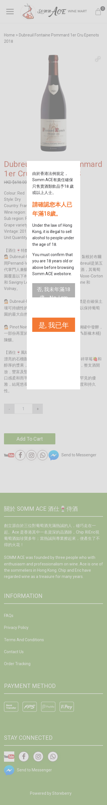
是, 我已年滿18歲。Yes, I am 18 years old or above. (54, 326)
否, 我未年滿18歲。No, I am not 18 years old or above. (53, 291)
